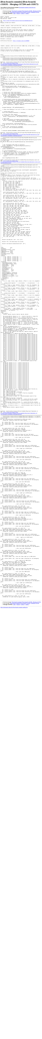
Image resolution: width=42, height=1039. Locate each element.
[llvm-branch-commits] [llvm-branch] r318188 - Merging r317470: (26, 11)
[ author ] (27, 13)
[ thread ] (18, 13)
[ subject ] (23, 13)
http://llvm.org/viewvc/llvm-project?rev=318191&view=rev (17, 21)
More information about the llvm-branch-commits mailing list (14, 724)
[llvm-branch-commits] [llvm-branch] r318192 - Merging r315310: (24, 12)
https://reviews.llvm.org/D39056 (21, 45)
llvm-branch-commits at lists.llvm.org (27, 7)
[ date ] (14, 13)
